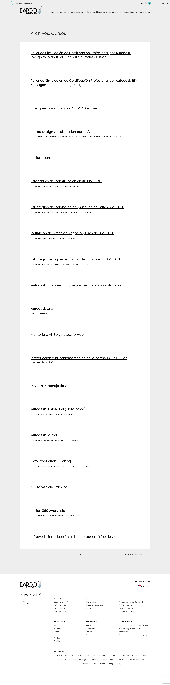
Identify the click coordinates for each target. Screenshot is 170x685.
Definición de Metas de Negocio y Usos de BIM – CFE (72, 233)
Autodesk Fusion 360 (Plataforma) (58, 409)
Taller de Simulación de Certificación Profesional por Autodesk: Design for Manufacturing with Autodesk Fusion (81, 55)
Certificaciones (99, 12)
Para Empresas (144, 12)
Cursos (66, 12)
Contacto (19, 3)
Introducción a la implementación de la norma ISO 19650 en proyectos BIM (79, 360)
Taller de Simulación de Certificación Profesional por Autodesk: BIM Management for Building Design (84, 82)
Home (53, 12)
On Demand (111, 12)
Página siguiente (133, 554)
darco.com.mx (29, 3)
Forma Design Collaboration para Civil (61, 131)
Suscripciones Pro (130, 12)
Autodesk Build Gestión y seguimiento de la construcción (76, 285)
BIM (82, 12)
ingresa (164, 3)
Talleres (88, 12)
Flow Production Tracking (51, 461)
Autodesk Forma (44, 435)
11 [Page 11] (80, 554)
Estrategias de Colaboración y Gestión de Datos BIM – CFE (77, 207)
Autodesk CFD (42, 308)
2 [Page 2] (71, 554)
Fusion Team (41, 157)
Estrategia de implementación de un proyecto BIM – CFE (76, 259)
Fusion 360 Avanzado (48, 510)
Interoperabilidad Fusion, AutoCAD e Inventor (67, 108)
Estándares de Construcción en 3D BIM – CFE (66, 181)
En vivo (119, 12)
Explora (59, 12)
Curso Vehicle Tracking (49, 487)
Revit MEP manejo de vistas (52, 386)
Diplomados (75, 12)
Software (59, 651)
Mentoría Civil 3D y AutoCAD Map (57, 334)
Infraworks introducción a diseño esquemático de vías (74, 536)
